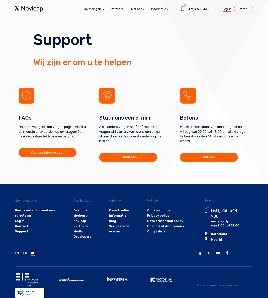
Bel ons (208, 157)
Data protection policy (164, 221)
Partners (117, 9)
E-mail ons (127, 157)
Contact (21, 226)
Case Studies (119, 210)
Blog (112, 221)
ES (17, 253)
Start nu (243, 9)
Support (21, 232)
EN (25, 253)
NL (33, 253)
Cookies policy (158, 210)
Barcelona (218, 234)
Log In (227, 9)
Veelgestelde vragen (47, 152)
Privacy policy (158, 216)
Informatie (117, 216)
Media (77, 232)
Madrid (216, 239)
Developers (82, 237)
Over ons (80, 210)
